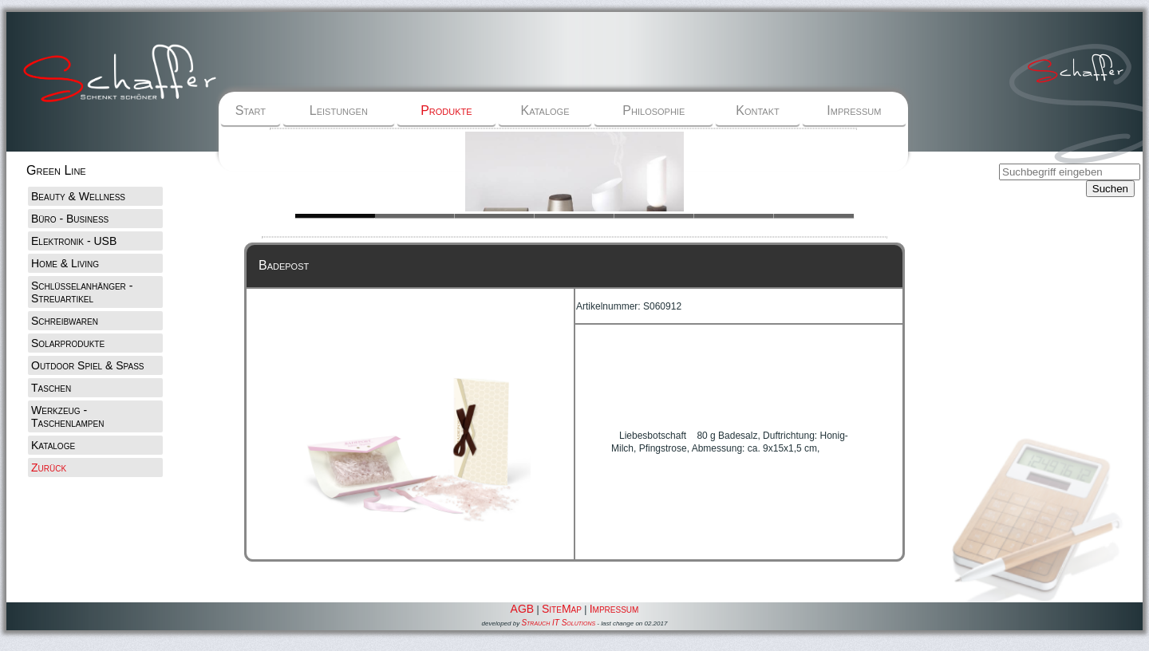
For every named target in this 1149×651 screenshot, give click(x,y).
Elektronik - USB (73, 241)
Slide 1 (415, 216)
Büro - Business (70, 218)
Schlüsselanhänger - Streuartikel (81, 292)
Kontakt (757, 110)
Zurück (48, 467)
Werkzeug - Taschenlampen (67, 416)
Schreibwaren (64, 320)
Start (250, 110)
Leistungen (339, 110)
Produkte (446, 110)
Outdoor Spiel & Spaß (87, 365)
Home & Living (65, 263)
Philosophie (653, 110)
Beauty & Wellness (78, 196)
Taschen (51, 387)
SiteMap (562, 608)
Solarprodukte (68, 343)
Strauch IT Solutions (558, 622)
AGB (523, 608)
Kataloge (545, 110)
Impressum (854, 110)
